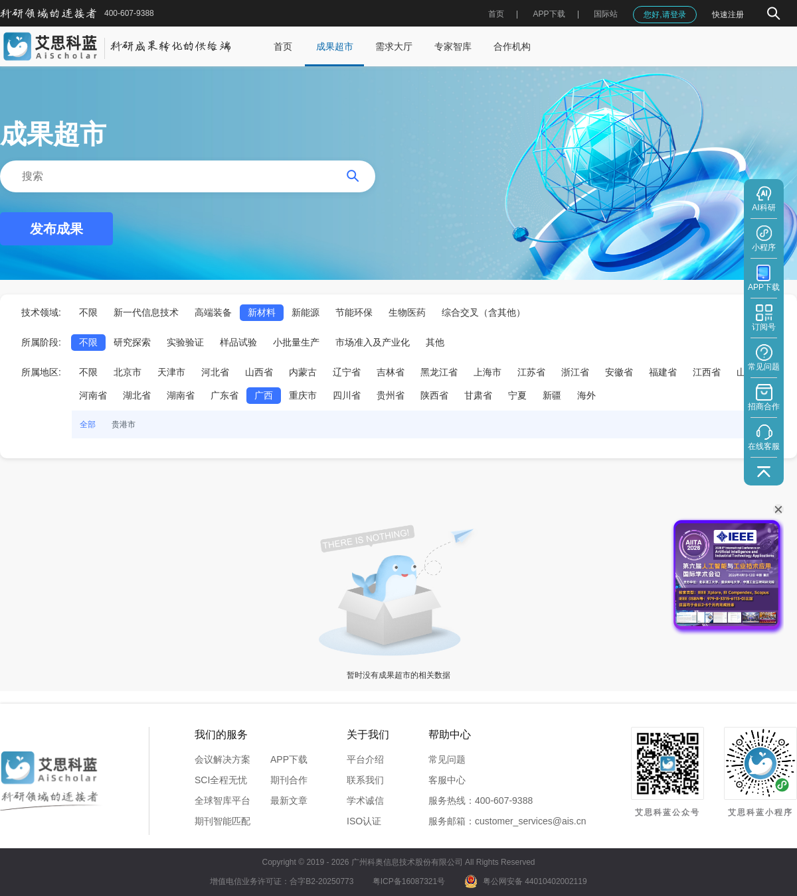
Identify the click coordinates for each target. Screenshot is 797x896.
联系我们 (365, 780)
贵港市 (123, 424)
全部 (88, 424)
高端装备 (213, 312)
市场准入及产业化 (372, 342)
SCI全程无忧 (221, 780)
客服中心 (447, 780)
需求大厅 (393, 46)
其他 (435, 342)
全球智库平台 (222, 800)
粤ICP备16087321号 (409, 881)
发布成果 (56, 229)
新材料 (262, 312)
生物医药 (407, 312)
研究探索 (132, 342)
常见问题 (447, 759)
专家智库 (453, 46)
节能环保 (354, 312)
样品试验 (238, 342)
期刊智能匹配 (222, 821)
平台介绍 (365, 759)
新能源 (305, 312)
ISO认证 (364, 821)
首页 (496, 14)
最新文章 (289, 800)
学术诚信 (365, 800)
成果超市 (334, 46)
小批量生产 (296, 342)
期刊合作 (289, 780)
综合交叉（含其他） (483, 312)
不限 (88, 312)
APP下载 (289, 759)
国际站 (606, 14)
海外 (586, 395)
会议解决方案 (222, 759)
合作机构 (512, 46)
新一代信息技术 (146, 312)
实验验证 (185, 342)
